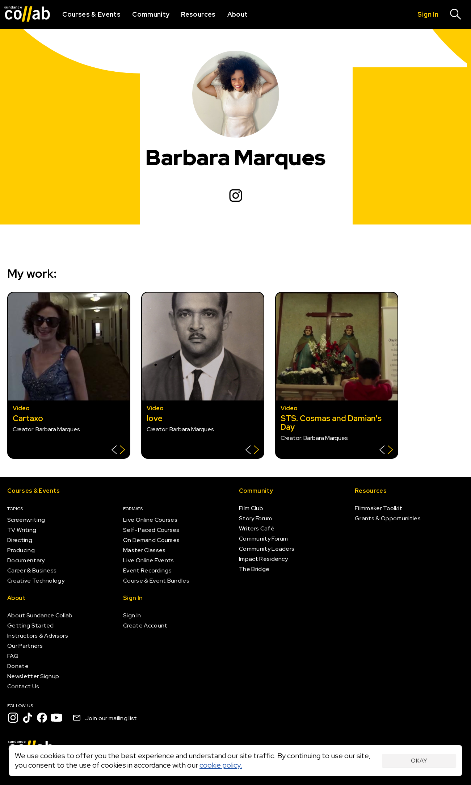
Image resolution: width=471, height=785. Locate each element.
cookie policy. (220, 765)
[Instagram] (235, 195)
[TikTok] (27, 717)
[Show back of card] (118, 450)
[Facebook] (42, 717)
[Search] (456, 14)
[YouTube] (56, 717)
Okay (419, 760)
